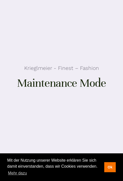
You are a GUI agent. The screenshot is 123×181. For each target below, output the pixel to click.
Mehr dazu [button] (17, 173)
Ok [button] (110, 167)
